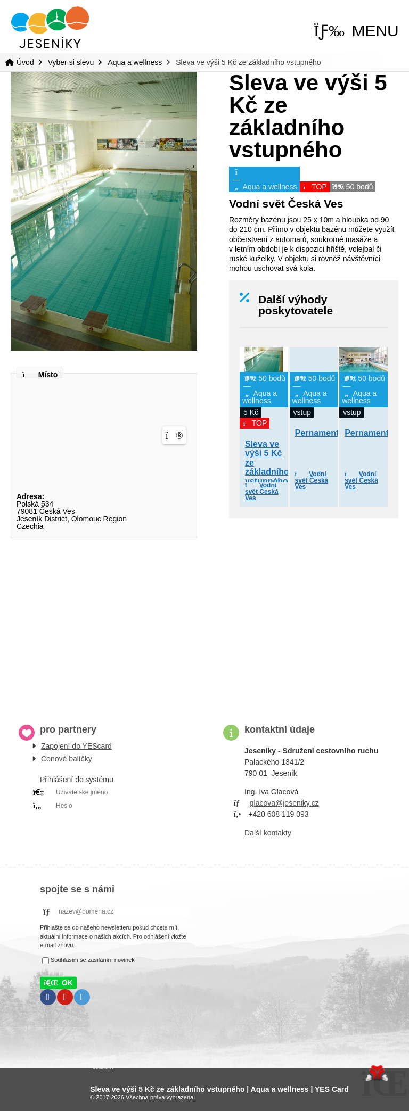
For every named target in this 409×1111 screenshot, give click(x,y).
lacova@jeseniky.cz (286, 803)
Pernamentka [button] (322, 432)
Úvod (50, 27)
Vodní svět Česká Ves (262, 492)
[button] (356, 31)
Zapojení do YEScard (76, 746)
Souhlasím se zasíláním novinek (93, 960)
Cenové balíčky (66, 759)
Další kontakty (267, 832)
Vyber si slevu (71, 62)
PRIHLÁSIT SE (105, 819)
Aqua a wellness (135, 62)
